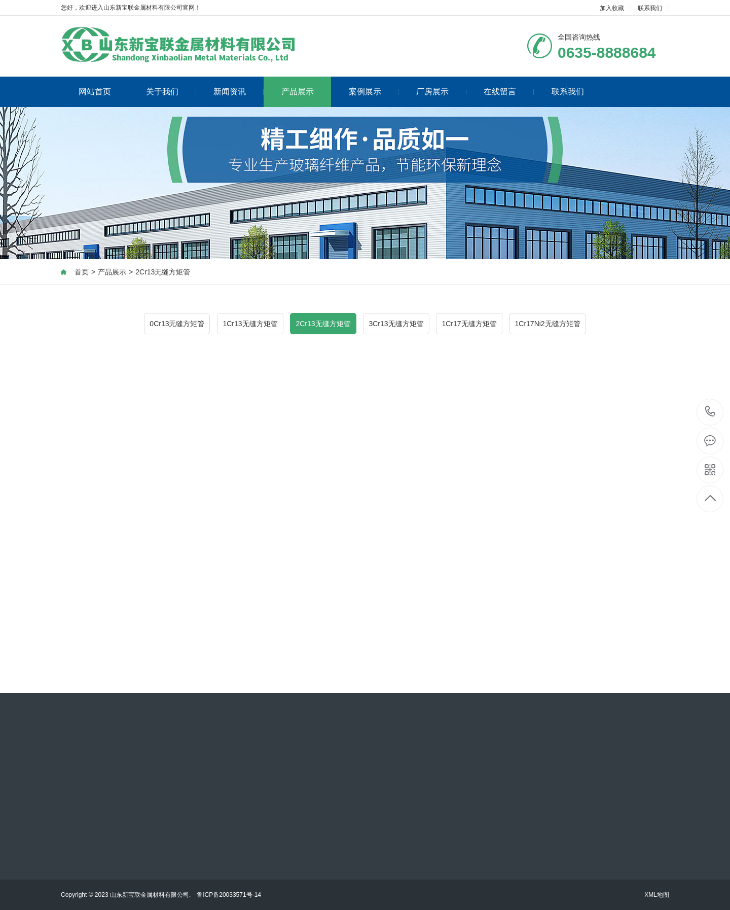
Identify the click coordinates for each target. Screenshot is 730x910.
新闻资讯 (238, 91)
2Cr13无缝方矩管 (162, 272)
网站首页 (104, 91)
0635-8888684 (710, 412)
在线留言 (509, 91)
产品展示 (297, 91)
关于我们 (171, 91)
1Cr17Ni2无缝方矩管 (547, 324)
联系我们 (650, 8)
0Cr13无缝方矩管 (177, 324)
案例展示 (374, 91)
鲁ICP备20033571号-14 (229, 894)
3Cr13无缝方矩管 (396, 324)
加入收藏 (612, 8)
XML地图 (656, 894)
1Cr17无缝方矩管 (469, 324)
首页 (82, 272)
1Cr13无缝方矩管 (250, 324)
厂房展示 (441, 91)
